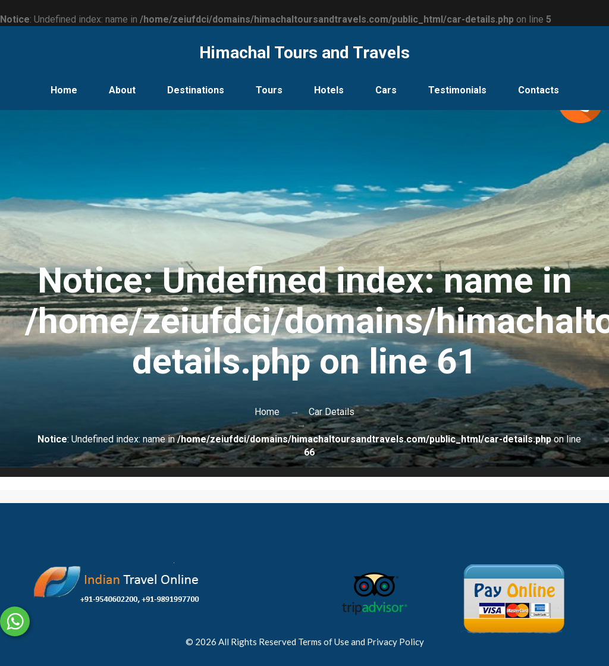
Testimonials (457, 90)
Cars (386, 90)
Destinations (195, 90)
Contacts (538, 90)
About (122, 90)
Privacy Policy (395, 641)
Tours (269, 90)
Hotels (329, 90)
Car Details (331, 411)
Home (64, 90)
